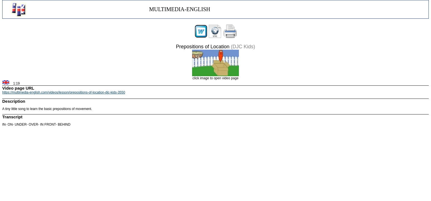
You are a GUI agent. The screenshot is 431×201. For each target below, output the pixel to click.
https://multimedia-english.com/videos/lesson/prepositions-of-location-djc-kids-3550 (63, 92)
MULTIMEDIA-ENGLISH (179, 9)
